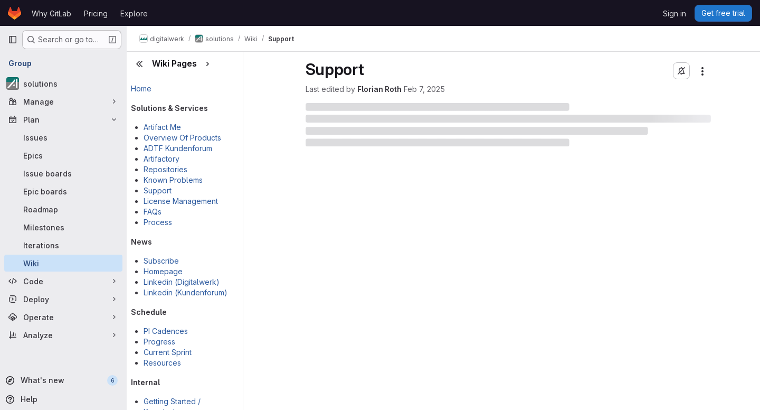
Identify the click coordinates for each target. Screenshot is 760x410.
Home (141, 88)
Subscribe (161, 260)
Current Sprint (168, 352)
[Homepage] (14, 13)
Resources (162, 362)
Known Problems (173, 179)
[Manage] (63, 101)
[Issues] (63, 137)
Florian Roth (379, 89)
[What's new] (62, 380)
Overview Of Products (182, 137)
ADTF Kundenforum (178, 148)
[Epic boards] (63, 191)
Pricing (96, 13)
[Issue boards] (63, 173)
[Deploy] (63, 299)
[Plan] (63, 119)
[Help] (62, 399)
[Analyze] (63, 335)
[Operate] (63, 317)
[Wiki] (63, 263)
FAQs (153, 211)
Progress (159, 341)
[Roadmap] (63, 209)
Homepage (163, 271)
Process (158, 222)
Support (158, 190)
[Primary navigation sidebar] (12, 39)
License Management (181, 201)
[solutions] (63, 83)
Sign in (674, 13)
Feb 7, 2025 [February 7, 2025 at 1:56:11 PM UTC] (424, 89)
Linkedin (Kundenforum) (185, 292)
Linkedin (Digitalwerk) (182, 281)
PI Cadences (166, 331)
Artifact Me (162, 127)
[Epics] (63, 155)
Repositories (165, 169)
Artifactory (161, 158)
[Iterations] (63, 245)
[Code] (63, 281)
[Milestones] (63, 227)
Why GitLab (51, 13)
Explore (134, 13)
